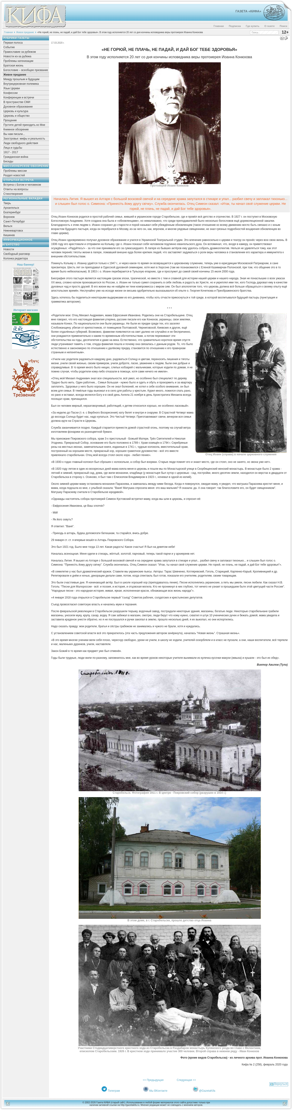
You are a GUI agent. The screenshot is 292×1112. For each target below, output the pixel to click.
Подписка (235, 26)
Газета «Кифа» (248, 11)
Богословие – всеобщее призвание (25, 70)
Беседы (8, 161)
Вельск (7, 226)
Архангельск (11, 207)
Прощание (10, 120)
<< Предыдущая (153, 1080)
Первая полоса (13, 42)
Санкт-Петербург (14, 221)
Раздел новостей (14, 175)
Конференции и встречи (18, 97)
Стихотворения (13, 193)
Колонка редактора (15, 258)
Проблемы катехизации (18, 61)
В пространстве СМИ (16, 102)
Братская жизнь (13, 65)
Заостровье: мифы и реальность (24, 138)
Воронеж (9, 217)
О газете (269, 26)
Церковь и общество (16, 115)
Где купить (252, 26)
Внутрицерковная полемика (21, 83)
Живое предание (25, 32)
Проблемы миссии (15, 170)
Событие (9, 47)
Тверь (7, 203)
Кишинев (9, 235)
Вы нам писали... (14, 134)
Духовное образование (18, 106)
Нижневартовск (13, 230)
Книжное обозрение (16, 129)
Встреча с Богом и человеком (22, 184)
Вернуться (280, 1084)
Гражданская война (15, 156)
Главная (219, 26)
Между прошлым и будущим (21, 79)
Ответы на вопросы (15, 189)
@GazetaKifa (207, 1090)
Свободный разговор (16, 254)
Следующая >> (186, 1080)
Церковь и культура (15, 111)
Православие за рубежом (19, 51)
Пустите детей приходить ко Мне (24, 124)
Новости (8, 249)
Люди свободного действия (20, 143)
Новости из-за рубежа (17, 56)
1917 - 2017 (10, 152)
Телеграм (114, 1090)
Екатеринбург (12, 212)
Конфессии (10, 93)
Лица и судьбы (12, 147)
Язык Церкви (11, 88)
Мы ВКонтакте (158, 1090)
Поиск (283, 26)
